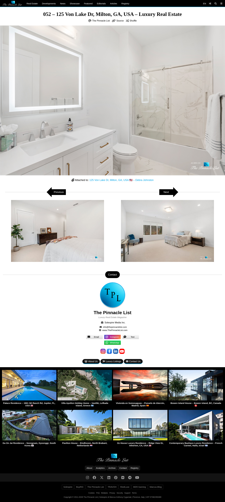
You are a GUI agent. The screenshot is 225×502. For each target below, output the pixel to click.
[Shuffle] (210, 3)
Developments (49, 3)
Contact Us (133, 361)
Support (127, 493)
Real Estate (32, 3)
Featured (88, 3)
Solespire (67, 487)
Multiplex (104, 493)
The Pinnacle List (101, 20)
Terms (134, 493)
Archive (112, 468)
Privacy (112, 493)
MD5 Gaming (139, 487)
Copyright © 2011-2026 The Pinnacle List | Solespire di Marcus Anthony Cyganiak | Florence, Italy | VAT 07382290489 (112, 497)
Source (120, 20)
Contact (123, 468)
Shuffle (133, 20)
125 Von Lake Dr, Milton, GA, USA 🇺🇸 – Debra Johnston (121, 180)
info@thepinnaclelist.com (115, 327)
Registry (125, 3)
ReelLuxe (124, 487)
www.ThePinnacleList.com (114, 330)
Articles (113, 3)
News (62, 3)
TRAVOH (112, 487)
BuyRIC (80, 487)
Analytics (100, 468)
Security (120, 493)
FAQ (98, 493)
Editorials (101, 3)
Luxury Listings (112, 361)
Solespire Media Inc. (115, 322)
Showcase (75, 3)
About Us (91, 361)
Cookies (91, 493)
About (89, 468)
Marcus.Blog (156, 487)
